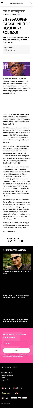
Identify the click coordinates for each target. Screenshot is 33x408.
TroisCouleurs (13, 50)
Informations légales (19, 356)
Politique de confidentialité (7, 375)
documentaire (14, 11)
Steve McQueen (6, 14)
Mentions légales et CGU (6, 372)
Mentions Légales (7, 403)
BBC (9, 11)
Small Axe (22, 11)
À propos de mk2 (4, 380)
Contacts (3, 377)
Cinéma (5, 11)
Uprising (14, 14)
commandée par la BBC (9, 93)
